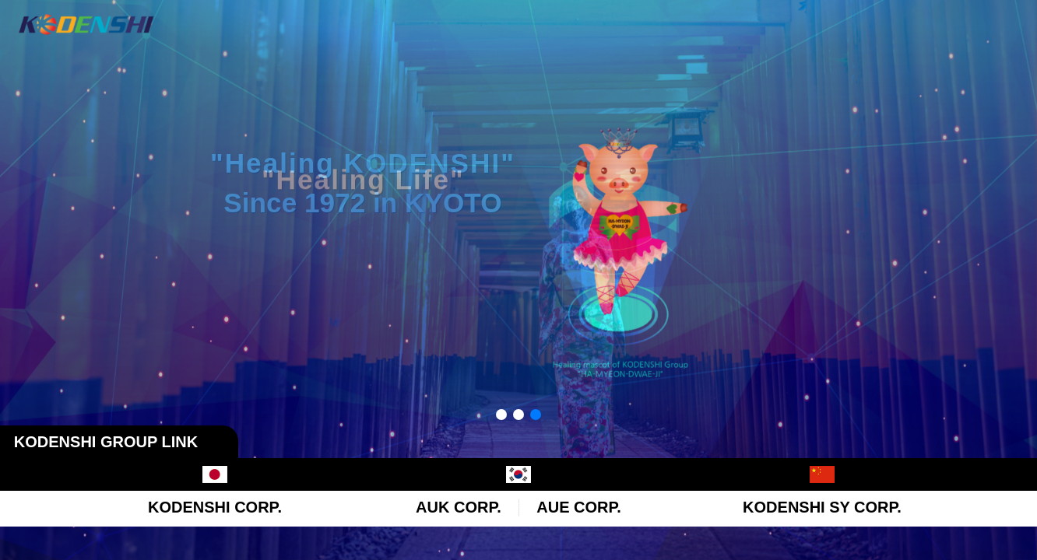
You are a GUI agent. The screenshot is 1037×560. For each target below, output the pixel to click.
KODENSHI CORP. (215, 507)
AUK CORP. (458, 507)
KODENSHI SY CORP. (822, 507)
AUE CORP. (578, 507)
